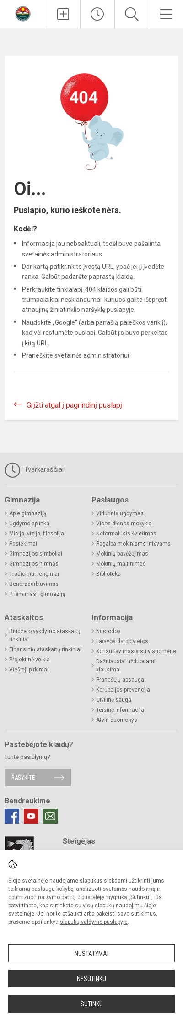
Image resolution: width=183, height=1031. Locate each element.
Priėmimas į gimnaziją (37, 594)
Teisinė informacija (120, 710)
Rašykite (23, 777)
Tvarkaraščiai (34, 470)
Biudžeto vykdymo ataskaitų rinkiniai (45, 635)
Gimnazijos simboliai (35, 554)
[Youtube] (31, 816)
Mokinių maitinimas (121, 564)
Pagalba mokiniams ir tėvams (133, 543)
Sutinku (92, 1004)
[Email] (50, 816)
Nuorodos (108, 631)
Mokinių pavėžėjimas (122, 554)
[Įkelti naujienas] (63, 14)
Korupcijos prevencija (123, 690)
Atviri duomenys (116, 720)
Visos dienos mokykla (124, 523)
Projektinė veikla (29, 659)
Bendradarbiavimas (34, 584)
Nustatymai (91, 953)
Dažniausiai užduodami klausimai (126, 665)
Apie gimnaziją (28, 513)
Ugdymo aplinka (29, 523)
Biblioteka (108, 574)
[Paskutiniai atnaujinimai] (97, 14)
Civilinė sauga (113, 700)
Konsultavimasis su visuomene (136, 651)
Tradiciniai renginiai (34, 574)
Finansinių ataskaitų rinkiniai (45, 649)
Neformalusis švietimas (126, 533)
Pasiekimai (23, 543)
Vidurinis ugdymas (120, 513)
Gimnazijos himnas (34, 564)
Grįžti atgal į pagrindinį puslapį (74, 405)
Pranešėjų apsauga (120, 679)
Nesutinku (91, 978)
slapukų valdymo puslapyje (94, 922)
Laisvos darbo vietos (122, 641)
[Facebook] (12, 816)
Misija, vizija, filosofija (36, 533)
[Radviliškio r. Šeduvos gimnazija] (23, 13)
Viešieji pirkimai (28, 669)
